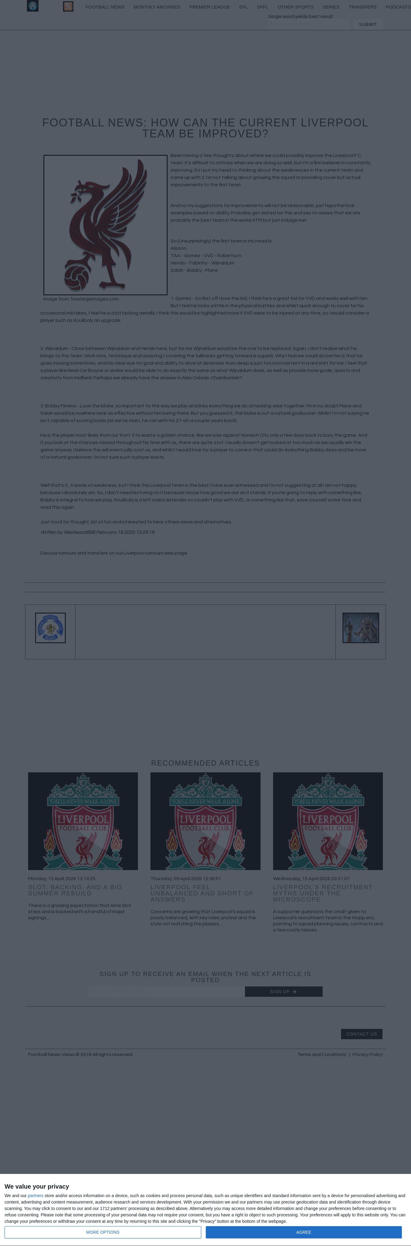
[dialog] (205, 1210)
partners (35, 1195)
